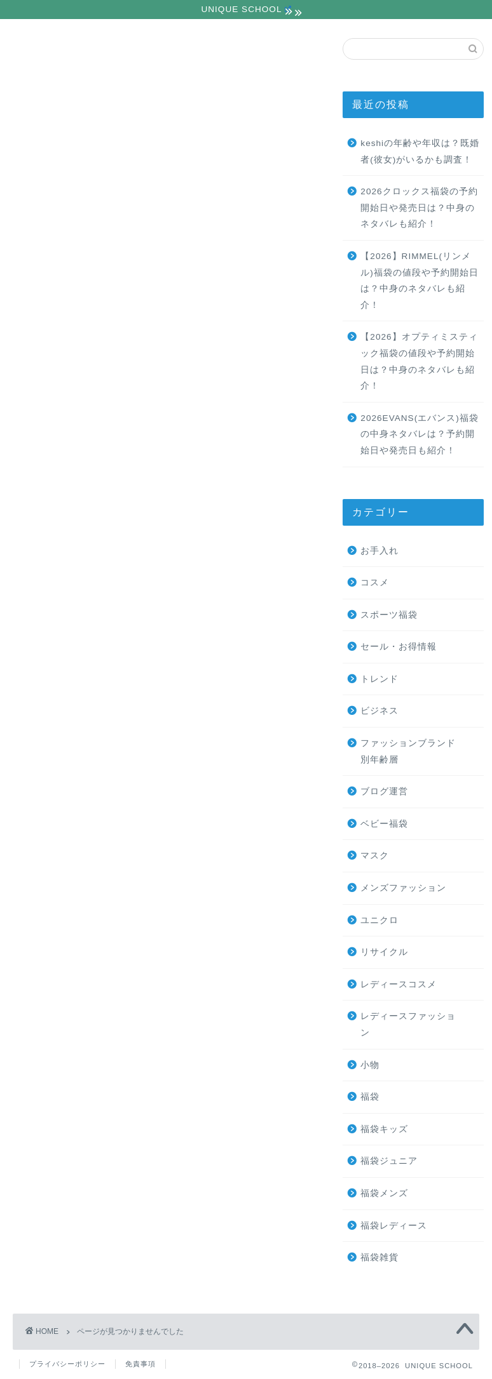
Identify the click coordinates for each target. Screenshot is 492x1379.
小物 (61, 801)
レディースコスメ (94, 767)
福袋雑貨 (379, 1257)
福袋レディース (393, 1225)
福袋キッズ (384, 1129)
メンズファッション (99, 716)
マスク (67, 700)
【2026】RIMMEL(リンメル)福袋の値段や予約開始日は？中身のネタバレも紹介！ (419, 280)
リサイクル (78, 750)
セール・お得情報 (94, 615)
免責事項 (140, 1364)
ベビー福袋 (384, 824)
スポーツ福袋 (83, 598)
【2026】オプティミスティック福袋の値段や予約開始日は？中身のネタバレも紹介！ (418, 362)
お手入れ (72, 581)
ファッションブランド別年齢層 (126, 665)
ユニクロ (72, 733)
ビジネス (72, 649)
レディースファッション (110, 783)
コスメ (374, 582)
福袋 (61, 818)
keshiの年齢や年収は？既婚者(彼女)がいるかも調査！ (419, 151)
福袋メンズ (384, 1193)
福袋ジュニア (389, 1161)
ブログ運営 (78, 682)
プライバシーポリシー (67, 1364)
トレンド (72, 632)
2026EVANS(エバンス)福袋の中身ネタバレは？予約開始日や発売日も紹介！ (419, 434)
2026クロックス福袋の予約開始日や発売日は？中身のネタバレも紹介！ (418, 208)
